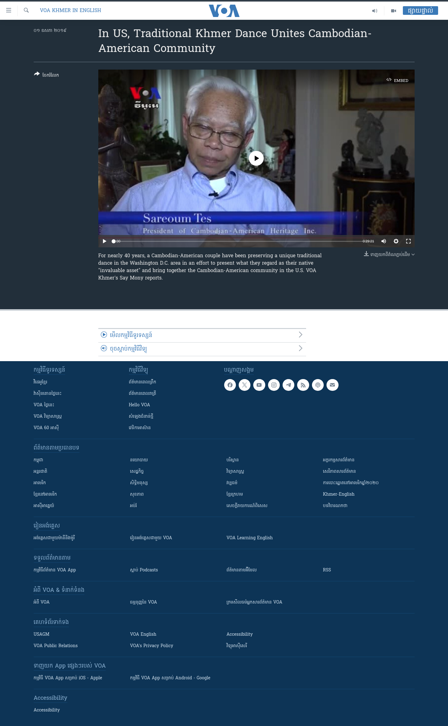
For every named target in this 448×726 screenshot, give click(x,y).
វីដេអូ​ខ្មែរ (40, 382)
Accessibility (240, 634)
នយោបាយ (139, 460)
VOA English (143, 634)
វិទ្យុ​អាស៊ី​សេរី (237, 646)
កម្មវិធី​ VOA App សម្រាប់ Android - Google (170, 678)
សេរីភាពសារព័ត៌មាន (339, 471)
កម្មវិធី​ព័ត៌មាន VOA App (55, 570)
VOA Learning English (250, 538)
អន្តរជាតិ (40, 471)
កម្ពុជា (38, 460)
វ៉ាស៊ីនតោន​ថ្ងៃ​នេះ (48, 394)
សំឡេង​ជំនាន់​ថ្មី (141, 416)
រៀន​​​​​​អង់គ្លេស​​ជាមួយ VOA (151, 538)
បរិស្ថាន (233, 460)
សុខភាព (137, 494)
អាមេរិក (40, 483)
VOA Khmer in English (70, 11)
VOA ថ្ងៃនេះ (44, 405)
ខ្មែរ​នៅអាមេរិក (45, 494)
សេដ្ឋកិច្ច (137, 471)
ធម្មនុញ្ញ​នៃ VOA (143, 602)
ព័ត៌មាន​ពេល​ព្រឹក (142, 382)
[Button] (46, 76)
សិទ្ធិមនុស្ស (139, 483)
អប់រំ (133, 506)
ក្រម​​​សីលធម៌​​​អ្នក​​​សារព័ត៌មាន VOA (255, 602)
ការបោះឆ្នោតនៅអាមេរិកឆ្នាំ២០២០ (351, 483)
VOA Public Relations (56, 646)
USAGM (41, 634)
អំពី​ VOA (42, 602)
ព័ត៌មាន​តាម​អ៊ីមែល (242, 570)
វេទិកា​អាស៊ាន (140, 428)
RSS (327, 570)
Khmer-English (339, 494)
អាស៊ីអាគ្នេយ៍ (44, 506)
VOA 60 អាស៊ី (46, 428)
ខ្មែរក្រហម (235, 494)
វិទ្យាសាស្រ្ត (235, 471)
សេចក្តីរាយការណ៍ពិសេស (247, 506)
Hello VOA (139, 405)
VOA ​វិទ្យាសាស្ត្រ (48, 416)
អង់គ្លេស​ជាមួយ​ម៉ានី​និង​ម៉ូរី (54, 538)
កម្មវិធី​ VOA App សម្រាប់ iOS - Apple (68, 678)
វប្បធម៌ (232, 483)
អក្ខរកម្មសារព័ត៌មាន (339, 460)
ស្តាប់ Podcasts (144, 570)
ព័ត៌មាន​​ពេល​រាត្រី (142, 394)
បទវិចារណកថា (335, 506)
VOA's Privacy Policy (151, 646)
